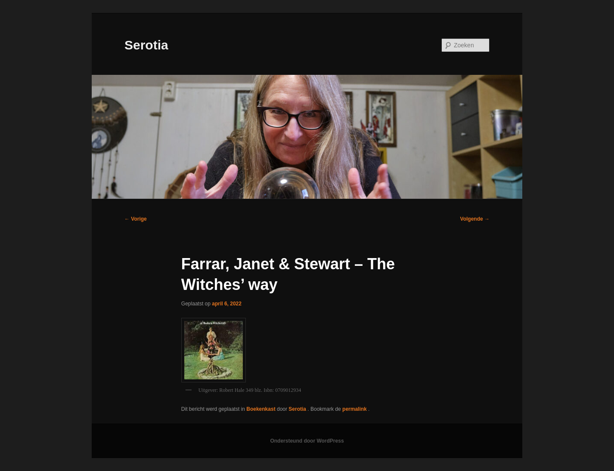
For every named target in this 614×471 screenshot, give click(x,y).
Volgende (475, 219)
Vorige (135, 219)
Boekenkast (260, 409)
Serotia (146, 45)
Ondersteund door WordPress (307, 441)
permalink (355, 409)
